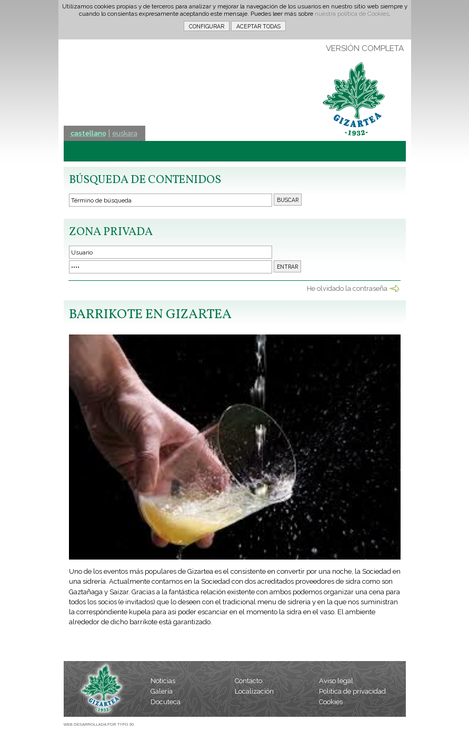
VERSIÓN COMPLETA (365, 48)
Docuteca (166, 702)
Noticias (163, 681)
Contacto (248, 681)
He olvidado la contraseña (347, 288)
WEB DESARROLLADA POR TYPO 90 (99, 724)
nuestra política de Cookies (352, 13)
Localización (254, 691)
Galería (162, 691)
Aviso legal (336, 681)
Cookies (331, 702)
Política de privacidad (352, 691)
